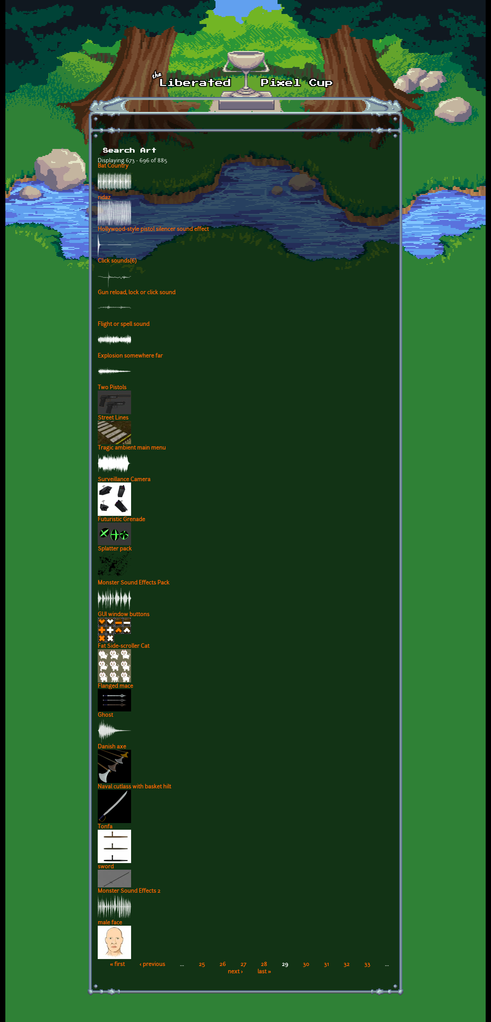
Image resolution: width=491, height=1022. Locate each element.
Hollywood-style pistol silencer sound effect (153, 229)
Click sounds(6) (117, 261)
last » (264, 972)
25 (202, 964)
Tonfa (105, 827)
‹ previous (152, 964)
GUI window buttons (123, 614)
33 (367, 964)
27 (243, 964)
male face (110, 923)
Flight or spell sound (123, 324)
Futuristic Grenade (121, 519)
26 (222, 964)
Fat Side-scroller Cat (123, 646)
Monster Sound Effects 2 (129, 891)
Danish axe (112, 747)
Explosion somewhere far (130, 356)
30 (306, 964)
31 (326, 964)
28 (264, 964)
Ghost (105, 715)
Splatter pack (115, 549)
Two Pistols (112, 388)
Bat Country (113, 166)
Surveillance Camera (124, 480)
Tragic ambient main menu (132, 448)
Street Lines (113, 418)
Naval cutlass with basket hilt (134, 787)
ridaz (104, 198)
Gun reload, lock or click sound (136, 293)
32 (347, 964)
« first (117, 964)
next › (235, 972)
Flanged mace (115, 686)
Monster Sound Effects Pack (133, 583)
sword (106, 867)
